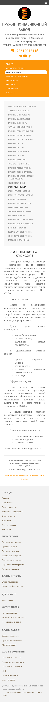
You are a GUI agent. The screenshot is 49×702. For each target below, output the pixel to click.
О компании (7, 502)
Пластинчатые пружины (19, 168)
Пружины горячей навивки (21, 131)
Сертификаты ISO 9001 (12, 666)
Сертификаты (12, 88)
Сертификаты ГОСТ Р (11, 657)
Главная (9, 64)
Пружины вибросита (17, 123)
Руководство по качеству (13, 662)
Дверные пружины (16, 215)
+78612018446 (24, 50)
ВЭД (4, 671)
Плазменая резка (9, 613)
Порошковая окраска (11, 621)
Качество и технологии (17, 76)
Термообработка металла (13, 617)
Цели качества (8, 680)
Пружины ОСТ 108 (16, 147)
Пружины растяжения (18, 151)
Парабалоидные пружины (13, 564)
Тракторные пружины (18, 111)
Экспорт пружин (9, 525)
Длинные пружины (17, 228)
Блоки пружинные (16, 183)
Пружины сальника (17, 199)
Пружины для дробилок (19, 135)
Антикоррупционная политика (20, 692)
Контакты (10, 93)
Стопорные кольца (17, 187)
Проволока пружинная (18, 240)
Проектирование (9, 507)
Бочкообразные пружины (20, 236)
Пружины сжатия (16, 155)
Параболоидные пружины (20, 172)
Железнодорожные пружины (22, 106)
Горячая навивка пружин (20, 127)
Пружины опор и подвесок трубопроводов (21, 177)
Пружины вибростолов (19, 115)
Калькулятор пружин (15, 68)
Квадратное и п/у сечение (20, 211)
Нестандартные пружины (20, 232)
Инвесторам (7, 600)
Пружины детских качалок (21, 219)
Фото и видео (12, 80)
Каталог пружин (13, 72)
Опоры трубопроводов (19, 191)
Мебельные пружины (18, 207)
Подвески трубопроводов (20, 195)
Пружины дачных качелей (20, 224)
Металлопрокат (9, 645)
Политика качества (10, 675)
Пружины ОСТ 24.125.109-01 (20, 139)
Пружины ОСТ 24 (15, 143)
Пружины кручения (17, 160)
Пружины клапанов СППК (19, 203)
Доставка (10, 84)
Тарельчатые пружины (19, 164)
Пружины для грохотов (19, 119)
